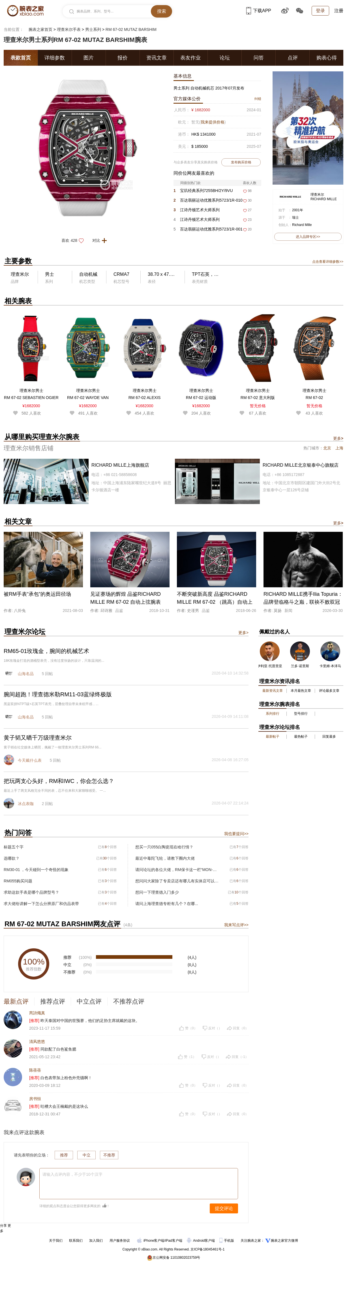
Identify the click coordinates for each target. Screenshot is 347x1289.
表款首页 (20, 58)
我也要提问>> (236, 833)
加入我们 (96, 1241)
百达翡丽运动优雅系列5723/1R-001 (208, 229)
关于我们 (56, 1241)
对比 (101, 240)
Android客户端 (201, 1241)
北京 (327, 448)
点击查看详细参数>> (327, 262)
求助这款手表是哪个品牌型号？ (31, 892)
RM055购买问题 (18, 881)
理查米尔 (317, 195)
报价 (122, 58)
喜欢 (74, 240)
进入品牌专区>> (308, 237)
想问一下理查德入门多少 (157, 892)
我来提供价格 (212, 122)
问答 (259, 58)
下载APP (258, 10)
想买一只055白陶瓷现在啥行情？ (164, 847)
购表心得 (326, 58)
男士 (49, 274)
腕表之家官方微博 (284, 1241)
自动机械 (88, 274)
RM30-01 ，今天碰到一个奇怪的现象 (36, 869)
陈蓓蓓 (35, 1070)
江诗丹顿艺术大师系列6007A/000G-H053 (197, 211)
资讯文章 (156, 58)
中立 (87, 1155)
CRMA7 (121, 274)
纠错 (257, 99)
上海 (339, 448)
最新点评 (16, 1001)
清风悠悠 (37, 1041)
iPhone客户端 (150, 1241)
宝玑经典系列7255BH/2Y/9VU (203, 190)
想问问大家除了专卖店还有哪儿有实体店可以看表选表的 (177, 881)
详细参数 (54, 58)
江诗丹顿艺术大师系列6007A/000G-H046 (197, 220)
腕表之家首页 (40, 29)
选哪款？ (12, 858)
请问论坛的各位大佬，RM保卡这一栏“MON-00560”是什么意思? (177, 869)
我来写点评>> (236, 925)
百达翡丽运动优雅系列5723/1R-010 (208, 200)
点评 (293, 58)
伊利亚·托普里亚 (269, 666)
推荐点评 (52, 1001)
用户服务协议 (120, 1241)
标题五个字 (13, 847)
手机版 (227, 1241)
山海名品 (26, 673)
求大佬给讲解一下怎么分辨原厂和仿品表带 (41, 903)
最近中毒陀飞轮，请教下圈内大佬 (165, 858)
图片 (88, 58)
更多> (243, 632)
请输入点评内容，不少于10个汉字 (72, 1174)
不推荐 (109, 1155)
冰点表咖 (26, 803)
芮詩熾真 (37, 1013)
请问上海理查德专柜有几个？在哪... (166, 903)
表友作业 (190, 58)
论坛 (225, 58)
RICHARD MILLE (323, 199)
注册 (338, 10)
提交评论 (224, 1208)
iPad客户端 (173, 1241)
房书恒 (35, 1098)
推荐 (64, 1155)
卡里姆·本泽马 (330, 666)
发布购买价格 (241, 162)
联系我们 (76, 1241)
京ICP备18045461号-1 (207, 1249)
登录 (320, 10)
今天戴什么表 (30, 760)
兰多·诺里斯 (300, 666)
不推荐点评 (128, 1001)
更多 (338, 438)
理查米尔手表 (69, 29)
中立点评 (89, 1001)
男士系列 (93, 29)
